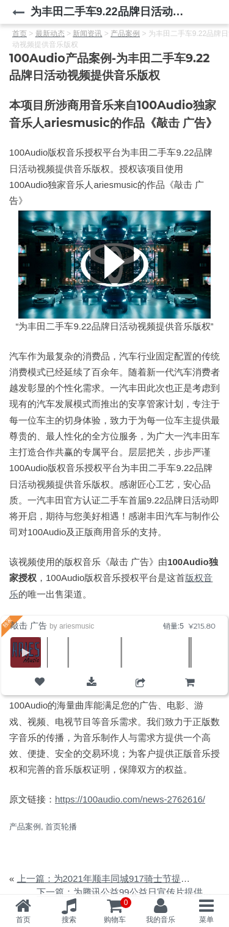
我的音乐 (160, 919)
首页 (23, 919)
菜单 (206, 919)
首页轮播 (61, 826)
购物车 (190, 692)
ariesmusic (76, 626)
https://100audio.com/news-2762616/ (130, 799)
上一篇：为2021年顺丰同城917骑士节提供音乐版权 (122, 878)
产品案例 (25, 826)
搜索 (69, 919)
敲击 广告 (28, 625)
